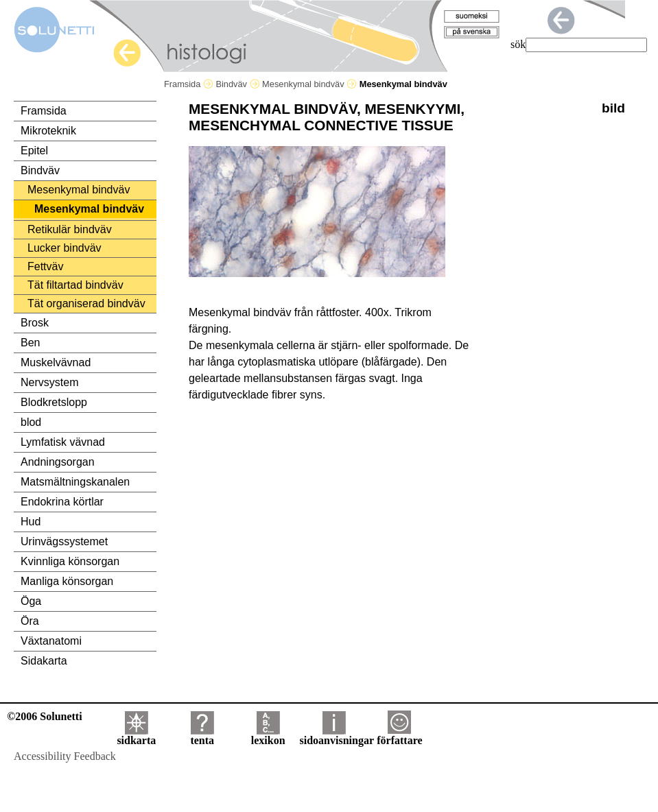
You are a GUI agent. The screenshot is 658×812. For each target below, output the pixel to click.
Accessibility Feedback (65, 756)
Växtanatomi (51, 641)
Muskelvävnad (56, 362)
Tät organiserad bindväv (86, 303)
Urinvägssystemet (64, 541)
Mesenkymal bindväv (309, 84)
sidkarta (136, 735)
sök (518, 44)
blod (31, 422)
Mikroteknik (48, 130)
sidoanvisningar (337, 735)
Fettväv (45, 266)
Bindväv (237, 84)
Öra (30, 621)
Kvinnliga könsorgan (70, 561)
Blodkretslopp (54, 402)
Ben (30, 342)
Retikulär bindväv (69, 229)
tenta (202, 735)
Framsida (188, 84)
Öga (31, 601)
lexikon (268, 735)
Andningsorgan (58, 462)
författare (399, 735)
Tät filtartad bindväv (75, 285)
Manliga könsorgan (67, 581)
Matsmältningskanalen (75, 482)
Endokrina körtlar (62, 502)
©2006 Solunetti (44, 716)
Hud (30, 521)
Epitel (34, 150)
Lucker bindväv (64, 248)
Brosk (35, 323)
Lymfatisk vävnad (63, 442)
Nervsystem (49, 382)
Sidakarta (44, 661)
